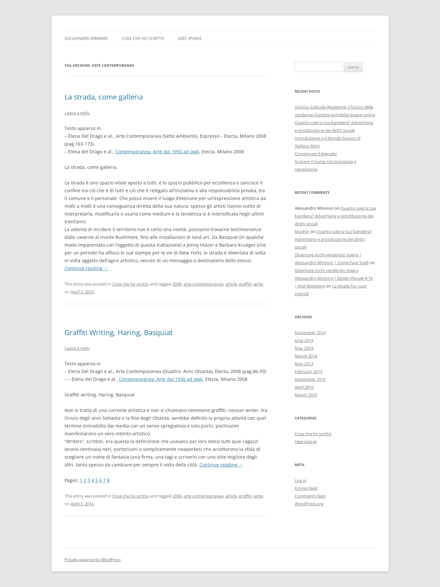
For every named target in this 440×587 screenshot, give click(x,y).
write (258, 284)
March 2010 (306, 395)
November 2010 (310, 379)
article (231, 284)
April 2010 (304, 387)
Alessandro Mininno (86, 38)
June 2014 (304, 340)
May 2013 (304, 364)
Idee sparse (190, 38)
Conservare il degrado (316, 154)
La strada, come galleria (104, 96)
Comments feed (310, 496)
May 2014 (304, 348)
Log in (300, 480)
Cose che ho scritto (143, 38)
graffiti (245, 284)
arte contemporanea (203, 284)
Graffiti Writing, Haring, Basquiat (119, 332)
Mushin (302, 231)
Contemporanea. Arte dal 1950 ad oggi (157, 151)
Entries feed (306, 488)
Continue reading (86, 268)
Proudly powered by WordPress (93, 559)
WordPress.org (309, 504)
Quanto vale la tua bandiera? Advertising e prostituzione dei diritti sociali (335, 216)
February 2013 (308, 371)
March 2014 (306, 356)
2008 (177, 284)
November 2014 (310, 332)
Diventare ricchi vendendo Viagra (326, 270)
